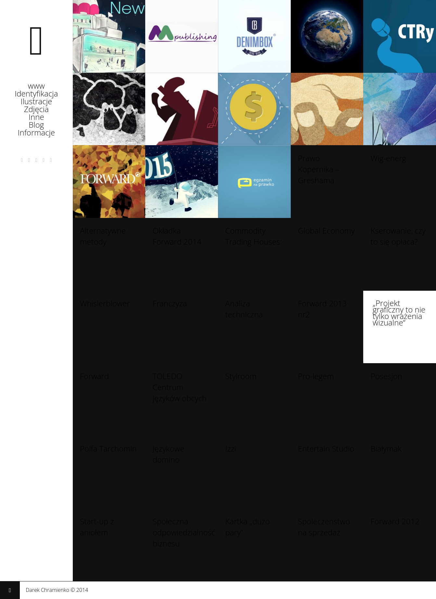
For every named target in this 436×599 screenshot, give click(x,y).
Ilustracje (36, 103)
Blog (36, 126)
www (36, 87)
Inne (36, 118)
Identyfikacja (36, 95)
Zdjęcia (36, 110)
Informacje (36, 134)
